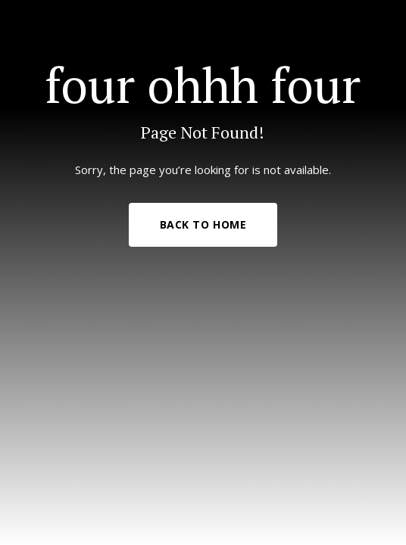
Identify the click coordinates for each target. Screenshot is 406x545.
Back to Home (203, 224)
